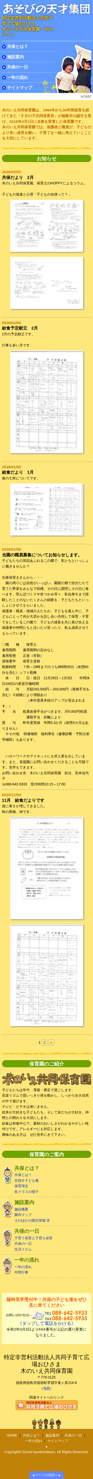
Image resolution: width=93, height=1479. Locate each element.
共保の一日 (17, 67)
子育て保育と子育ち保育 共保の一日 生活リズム (46, 1239)
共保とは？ (17, 46)
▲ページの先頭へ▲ (46, 1475)
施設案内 (15, 57)
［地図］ (47, 1388)
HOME (12, 1435)
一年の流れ (17, 77)
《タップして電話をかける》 (47, 1323)
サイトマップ (19, 87)
